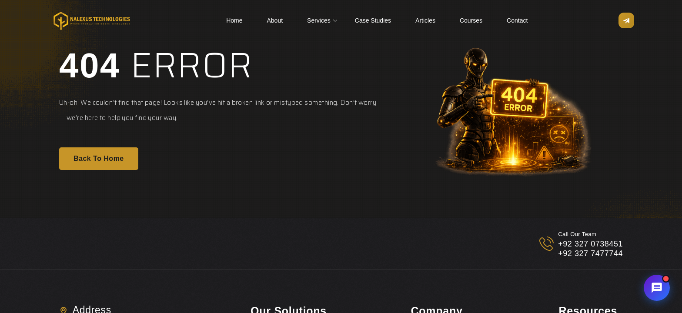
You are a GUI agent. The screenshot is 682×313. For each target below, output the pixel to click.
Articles (425, 20)
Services (319, 20)
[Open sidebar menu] (626, 20)
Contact (517, 20)
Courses (471, 20)
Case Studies (373, 20)
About (275, 20)
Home (234, 20)
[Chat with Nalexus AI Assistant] (657, 288)
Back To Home (99, 159)
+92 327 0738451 (590, 244)
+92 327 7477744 (590, 253)
